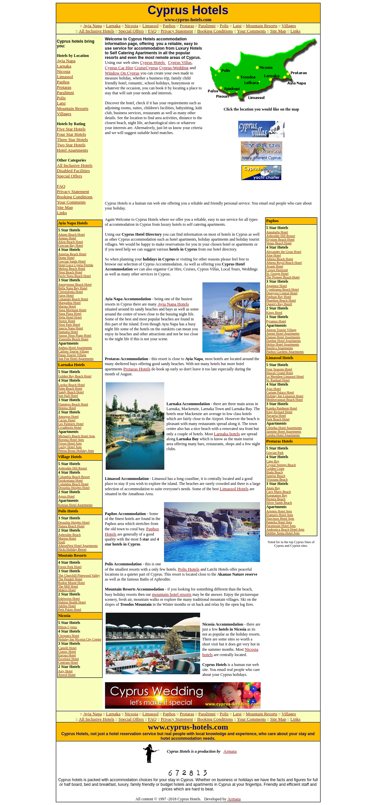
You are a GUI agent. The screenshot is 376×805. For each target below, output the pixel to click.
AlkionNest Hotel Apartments (78, 545)
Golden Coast (275, 468)
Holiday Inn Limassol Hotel (284, 396)
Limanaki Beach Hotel (73, 299)
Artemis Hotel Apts (279, 511)
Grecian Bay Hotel (70, 245)
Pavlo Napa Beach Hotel (74, 276)
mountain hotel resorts (171, 594)
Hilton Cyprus (67, 627)
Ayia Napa (92, 25)
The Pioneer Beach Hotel (283, 277)
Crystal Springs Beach (281, 465)
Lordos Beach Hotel (71, 385)
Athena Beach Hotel (279, 259)
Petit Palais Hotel (69, 609)
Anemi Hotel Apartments (283, 333)
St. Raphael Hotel (278, 380)
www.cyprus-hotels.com (188, 19)
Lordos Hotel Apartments (283, 435)
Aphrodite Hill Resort (72, 468)
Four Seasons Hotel (279, 369)
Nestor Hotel (66, 321)
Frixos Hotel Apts (70, 443)
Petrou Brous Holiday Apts (76, 450)
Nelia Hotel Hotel (70, 317)
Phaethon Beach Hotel (281, 300)
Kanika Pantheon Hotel (281, 408)
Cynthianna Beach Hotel (282, 289)
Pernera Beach (276, 499)
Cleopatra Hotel (69, 636)
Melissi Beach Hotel (71, 268)
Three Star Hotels (72, 139)
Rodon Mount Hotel (71, 583)
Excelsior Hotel (68, 659)
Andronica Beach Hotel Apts (285, 529)
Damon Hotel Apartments (283, 337)
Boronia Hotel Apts (71, 440)
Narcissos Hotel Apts (280, 518)
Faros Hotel (66, 295)
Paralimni (207, 25)
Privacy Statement (177, 30)
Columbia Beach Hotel (73, 484)
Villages (289, 25)
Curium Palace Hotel (280, 392)
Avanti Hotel (274, 266)
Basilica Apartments (279, 348)
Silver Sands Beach (279, 502)
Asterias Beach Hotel (72, 254)
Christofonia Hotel (70, 292)
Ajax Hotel (273, 389)
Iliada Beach (274, 472)
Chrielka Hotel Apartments (284, 428)
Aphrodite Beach (69, 535)
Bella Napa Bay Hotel (72, 288)
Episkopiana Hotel (70, 480)
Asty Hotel (65, 671)
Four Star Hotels (71, 134)
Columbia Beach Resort (74, 477)
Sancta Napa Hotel (70, 328)
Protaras (187, 25)
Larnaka (113, 25)
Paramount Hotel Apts (281, 526)
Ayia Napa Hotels (173, 304)
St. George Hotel (277, 273)
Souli (61, 542)
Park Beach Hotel (278, 419)
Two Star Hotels (71, 144)
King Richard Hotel (279, 412)
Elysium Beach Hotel (280, 239)
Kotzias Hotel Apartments (75, 505)
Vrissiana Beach (277, 479)
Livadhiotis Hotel (69, 427)
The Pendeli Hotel (70, 579)
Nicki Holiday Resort (72, 549)
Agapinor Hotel (276, 286)
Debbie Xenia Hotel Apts (283, 533)
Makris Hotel (67, 590)
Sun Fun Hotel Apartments (76, 358)
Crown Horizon (276, 270)
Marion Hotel (67, 538)
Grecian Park (275, 452)
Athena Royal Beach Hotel (284, 262)
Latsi (237, 25)
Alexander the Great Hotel (283, 252)
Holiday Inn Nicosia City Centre (79, 639)
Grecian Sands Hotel (72, 261)
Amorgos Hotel (68, 416)
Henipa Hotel (67, 408)
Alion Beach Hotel (70, 242)
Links (295, 30)
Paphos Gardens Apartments (285, 352)
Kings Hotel (274, 312)
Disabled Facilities (73, 170)
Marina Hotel (67, 306)
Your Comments (251, 30)
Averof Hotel (67, 675)
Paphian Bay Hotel (279, 297)
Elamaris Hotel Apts (279, 515)
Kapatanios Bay (277, 495)
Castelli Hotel (67, 648)
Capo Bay (273, 461)
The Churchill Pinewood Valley (79, 575)
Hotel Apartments (72, 150)
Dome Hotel (66, 258)
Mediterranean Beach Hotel (284, 400)
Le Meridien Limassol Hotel (285, 376)
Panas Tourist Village (72, 355)
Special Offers (131, 30)
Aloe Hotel (273, 255)
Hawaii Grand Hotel (279, 373)
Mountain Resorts (261, 25)
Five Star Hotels (71, 128)
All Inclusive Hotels (96, 30)
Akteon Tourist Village (281, 330)
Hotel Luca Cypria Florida (75, 265)
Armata (230, 751)
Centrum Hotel (68, 662)
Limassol (150, 25)
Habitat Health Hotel (72, 602)
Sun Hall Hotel (68, 396)
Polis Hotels (188, 569)
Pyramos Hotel (276, 321)
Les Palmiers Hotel (71, 424)
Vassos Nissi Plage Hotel (74, 335)
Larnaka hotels (227, 433)
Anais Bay (273, 488)
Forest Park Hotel (70, 567)
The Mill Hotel (68, 586)
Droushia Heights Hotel (74, 488)
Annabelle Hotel (277, 232)
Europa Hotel (67, 655)
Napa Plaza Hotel (69, 313)
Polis (224, 25)
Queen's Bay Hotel (278, 304)
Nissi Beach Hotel (70, 272)
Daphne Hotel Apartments (283, 341)
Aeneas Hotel (67, 238)
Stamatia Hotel (68, 332)
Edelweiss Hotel (69, 598)
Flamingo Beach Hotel (73, 404)
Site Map (278, 30)
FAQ (152, 30)
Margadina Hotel (69, 303)
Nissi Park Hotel (69, 324)
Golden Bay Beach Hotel (74, 376)
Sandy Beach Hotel (71, 392)
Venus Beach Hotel (279, 243)
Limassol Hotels (234, 488)
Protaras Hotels (136, 368)
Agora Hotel (66, 496)
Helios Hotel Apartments (282, 344)
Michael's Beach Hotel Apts (76, 436)
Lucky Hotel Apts (70, 447)
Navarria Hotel (276, 415)
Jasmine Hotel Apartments (283, 431)
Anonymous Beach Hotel (75, 284)
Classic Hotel (67, 651)
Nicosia (131, 25)
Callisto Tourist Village (73, 351)
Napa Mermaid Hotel (72, 310)
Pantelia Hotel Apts (279, 522)
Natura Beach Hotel (71, 526)
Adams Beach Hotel (71, 234)
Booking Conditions (215, 30)
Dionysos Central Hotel (281, 293)
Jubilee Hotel (67, 606)
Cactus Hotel (67, 420)
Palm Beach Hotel (70, 388)
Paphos (169, 25)
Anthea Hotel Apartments (75, 348)
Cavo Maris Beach (278, 492)
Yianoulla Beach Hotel (73, 339)
